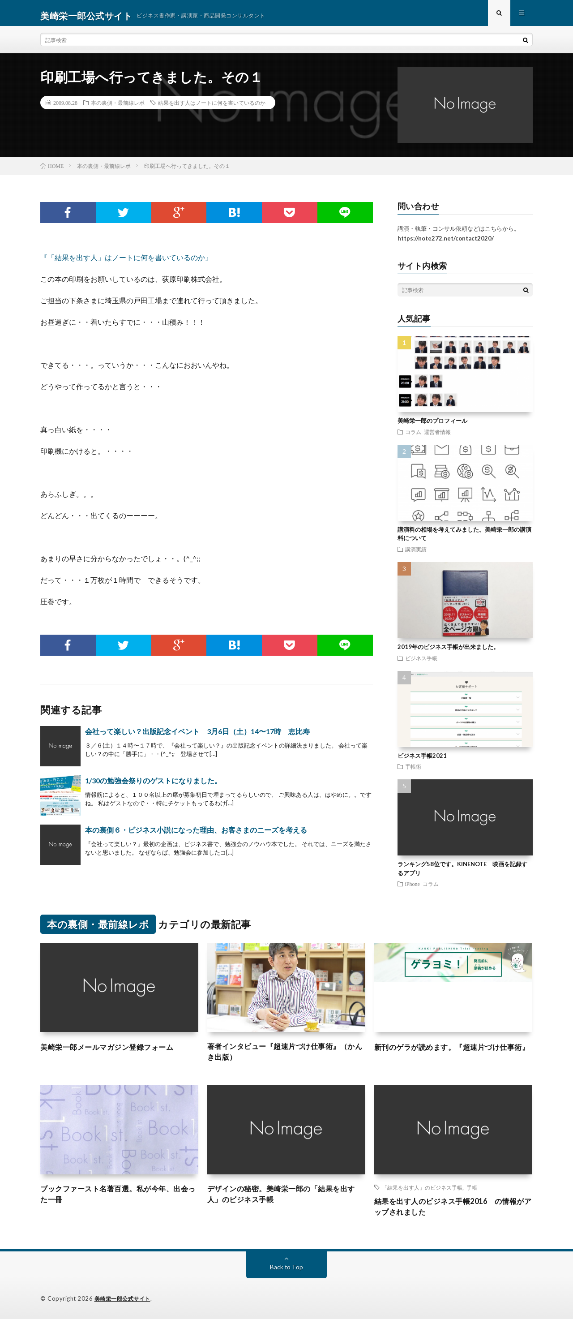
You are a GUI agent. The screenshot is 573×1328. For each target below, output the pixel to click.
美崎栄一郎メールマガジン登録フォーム (114, 1052)
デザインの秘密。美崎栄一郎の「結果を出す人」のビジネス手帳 (286, 1202)
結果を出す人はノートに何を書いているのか (211, 108)
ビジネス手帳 (421, 663)
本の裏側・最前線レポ (118, 108)
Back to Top (287, 1276)
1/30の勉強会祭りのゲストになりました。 (153, 785)
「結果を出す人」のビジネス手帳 (422, 1194)
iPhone (412, 889)
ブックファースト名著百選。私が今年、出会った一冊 (119, 1202)
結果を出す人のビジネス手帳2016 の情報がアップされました (450, 1215)
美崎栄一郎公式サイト (124, 1307)
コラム (413, 436)
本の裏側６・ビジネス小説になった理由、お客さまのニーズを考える (196, 834)
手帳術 (413, 771)
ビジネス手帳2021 (422, 760)
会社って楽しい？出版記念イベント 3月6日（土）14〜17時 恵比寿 (197, 736)
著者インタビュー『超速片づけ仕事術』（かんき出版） (281, 1058)
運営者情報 (437, 436)
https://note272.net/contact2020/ (446, 243)
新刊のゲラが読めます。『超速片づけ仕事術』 (453, 1058)
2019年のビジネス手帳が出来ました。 (448, 652)
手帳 (471, 1194)
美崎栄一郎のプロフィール (432, 426)
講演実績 (416, 554)
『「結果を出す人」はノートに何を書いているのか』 (126, 262)
